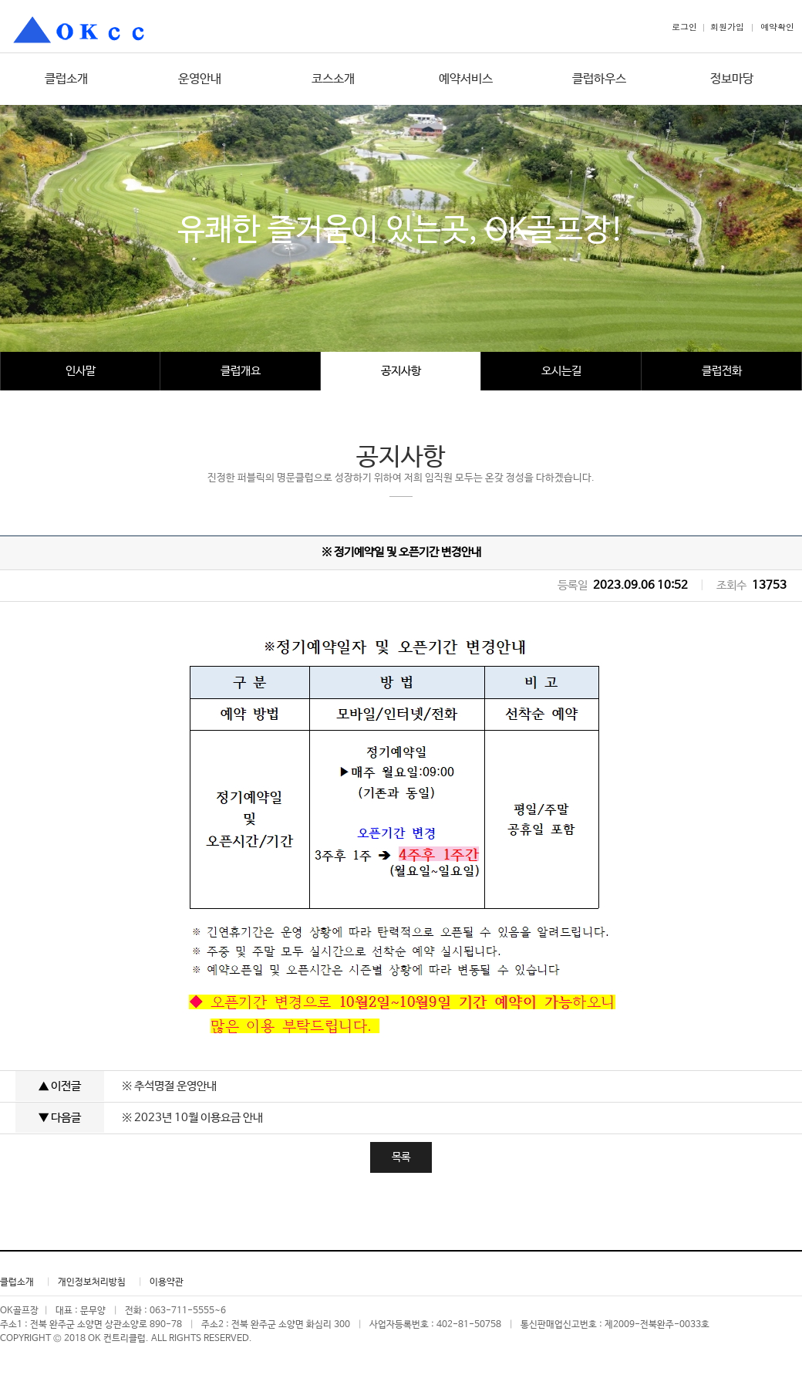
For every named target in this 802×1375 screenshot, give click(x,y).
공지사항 (401, 370)
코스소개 (333, 79)
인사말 (81, 370)
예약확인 (777, 26)
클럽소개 (66, 79)
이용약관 (167, 1282)
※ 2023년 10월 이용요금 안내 (192, 1117)
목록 (401, 1157)
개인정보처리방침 (92, 1282)
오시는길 (561, 370)
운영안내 (199, 79)
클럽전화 (722, 370)
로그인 (684, 26)
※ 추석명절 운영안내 (169, 1086)
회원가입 (727, 26)
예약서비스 (466, 79)
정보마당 (731, 79)
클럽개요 (241, 370)
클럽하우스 (599, 79)
